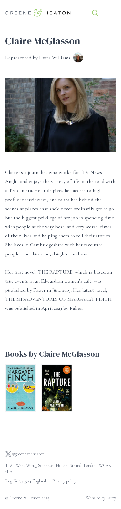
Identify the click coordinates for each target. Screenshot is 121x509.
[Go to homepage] (38, 13)
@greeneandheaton (25, 454)
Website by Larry (101, 498)
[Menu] (111, 12)
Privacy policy (64, 481)
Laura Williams (55, 57)
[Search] (95, 12)
